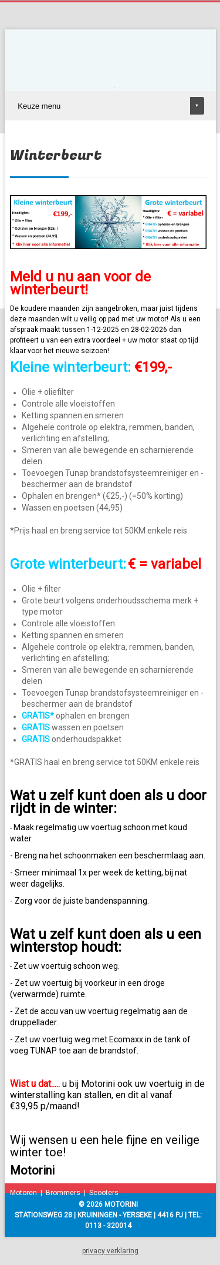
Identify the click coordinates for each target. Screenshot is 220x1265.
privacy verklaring (110, 1251)
